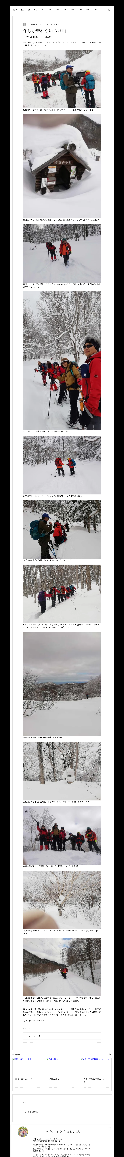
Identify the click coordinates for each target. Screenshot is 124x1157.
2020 (50, 10)
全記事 (14, 10)
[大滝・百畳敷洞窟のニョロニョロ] (96, 1066)
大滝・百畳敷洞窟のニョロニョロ (96, 1080)
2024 (80, 10)
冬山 (35, 10)
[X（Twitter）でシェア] (29, 1036)
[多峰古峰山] (62, 1066)
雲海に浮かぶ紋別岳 (23, 1079)
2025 (87, 10)
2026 (95, 10)
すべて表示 (108, 1054)
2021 (57, 10)
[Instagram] (109, 1128)
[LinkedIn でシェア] (34, 1036)
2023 (72, 10)
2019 (42, 10)
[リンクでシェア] (40, 1036)
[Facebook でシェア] (24, 1036)
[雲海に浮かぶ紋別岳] (28, 1066)
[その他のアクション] (100, 24)
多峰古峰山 (55, 1079)
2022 (65, 10)
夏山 (22, 10)
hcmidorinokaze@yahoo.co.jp (52, 1139)
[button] (109, 10)
